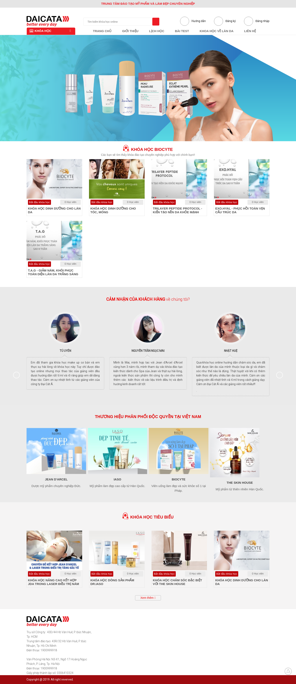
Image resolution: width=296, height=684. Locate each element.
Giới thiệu (130, 31)
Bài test (182, 31)
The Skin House (240, 482)
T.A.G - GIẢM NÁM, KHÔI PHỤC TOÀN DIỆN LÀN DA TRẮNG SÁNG (53, 272)
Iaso (117, 479)
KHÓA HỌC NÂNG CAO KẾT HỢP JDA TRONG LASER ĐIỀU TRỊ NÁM (53, 582)
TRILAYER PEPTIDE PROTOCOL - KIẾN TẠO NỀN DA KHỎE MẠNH (177, 210)
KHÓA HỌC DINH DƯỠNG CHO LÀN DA (54, 210)
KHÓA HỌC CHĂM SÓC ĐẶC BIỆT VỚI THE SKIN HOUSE (177, 582)
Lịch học (156, 31)
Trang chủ (102, 31)
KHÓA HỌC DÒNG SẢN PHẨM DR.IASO (112, 582)
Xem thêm (147, 597)
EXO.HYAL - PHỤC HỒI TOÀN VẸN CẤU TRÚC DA (240, 210)
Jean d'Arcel (56, 479)
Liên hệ (250, 31)
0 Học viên (70, 202)
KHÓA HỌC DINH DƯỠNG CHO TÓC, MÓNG (113, 210)
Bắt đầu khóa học (39, 202)
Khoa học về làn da (216, 31)
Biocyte (178, 479)
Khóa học (40, 31)
